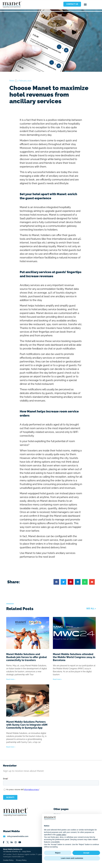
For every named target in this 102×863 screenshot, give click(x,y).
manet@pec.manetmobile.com (13, 857)
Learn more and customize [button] (72, 858)
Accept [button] (86, 853)
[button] (85, 4)
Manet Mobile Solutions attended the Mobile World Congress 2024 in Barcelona (74, 657)
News (12, 80)
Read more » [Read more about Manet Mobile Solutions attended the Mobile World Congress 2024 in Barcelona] (57, 679)
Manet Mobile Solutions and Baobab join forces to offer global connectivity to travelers (26, 657)
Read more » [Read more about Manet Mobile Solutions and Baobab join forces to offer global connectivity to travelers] (10, 679)
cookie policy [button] (61, 835)
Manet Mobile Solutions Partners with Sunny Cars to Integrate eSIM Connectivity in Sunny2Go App (26, 724)
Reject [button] (57, 853)
